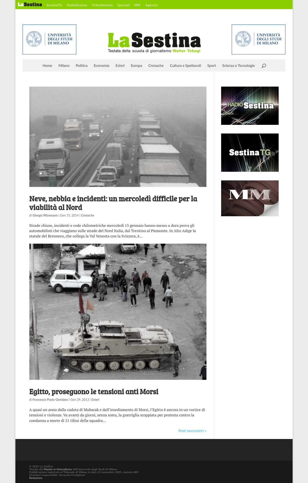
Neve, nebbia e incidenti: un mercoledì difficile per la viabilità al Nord (113, 203)
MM (137, 5)
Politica (82, 66)
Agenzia (151, 5)
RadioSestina (77, 5)
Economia (101, 66)
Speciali (123, 5)
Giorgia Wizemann (45, 215)
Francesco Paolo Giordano (50, 399)
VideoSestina (102, 5)
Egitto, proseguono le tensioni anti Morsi (93, 391)
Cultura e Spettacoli (185, 66)
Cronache (156, 66)
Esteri (120, 66)
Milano (64, 66)
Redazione (36, 478)
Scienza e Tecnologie (238, 66)
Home (47, 66)
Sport (211, 66)
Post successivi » (192, 430)
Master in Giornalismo (58, 469)
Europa (136, 66)
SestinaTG (54, 5)
